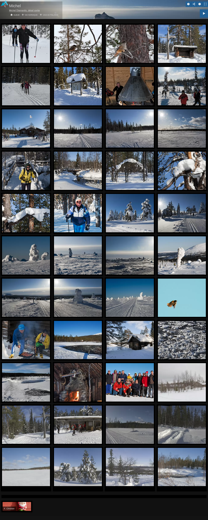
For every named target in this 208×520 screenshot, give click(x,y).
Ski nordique (31, 15)
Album (16, 15)
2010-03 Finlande (50, 15)
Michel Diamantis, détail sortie (24, 10)
